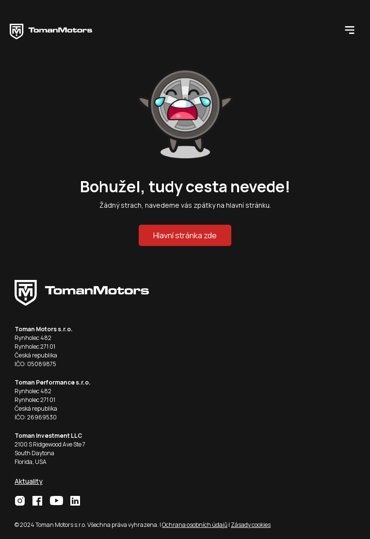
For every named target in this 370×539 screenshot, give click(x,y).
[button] (349, 29)
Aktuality (29, 481)
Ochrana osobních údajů (194, 525)
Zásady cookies (251, 525)
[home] (51, 29)
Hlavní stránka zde (185, 235)
